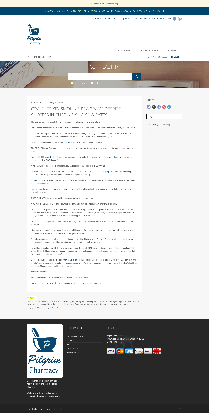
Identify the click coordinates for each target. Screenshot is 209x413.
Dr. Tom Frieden (56, 157)
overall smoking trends (78, 277)
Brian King (70, 142)
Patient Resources (151, 50)
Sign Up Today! (158, 19)
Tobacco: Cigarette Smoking (159, 125)
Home (147, 57)
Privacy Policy (73, 353)
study (35, 180)
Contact (173, 50)
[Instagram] (180, 19)
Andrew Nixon (68, 260)
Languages (94, 19)
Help (104, 19)
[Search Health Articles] (100, 76)
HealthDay (45, 308)
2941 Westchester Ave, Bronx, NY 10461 (63, 11)
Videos (96, 83)
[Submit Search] (136, 76)
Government (153, 130)
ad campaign (104, 171)
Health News (78, 83)
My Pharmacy (125, 50)
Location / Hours (142, 19)
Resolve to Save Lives (113, 157)
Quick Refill (128, 19)
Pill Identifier (114, 19)
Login (169, 19)
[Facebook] (174, 19)
